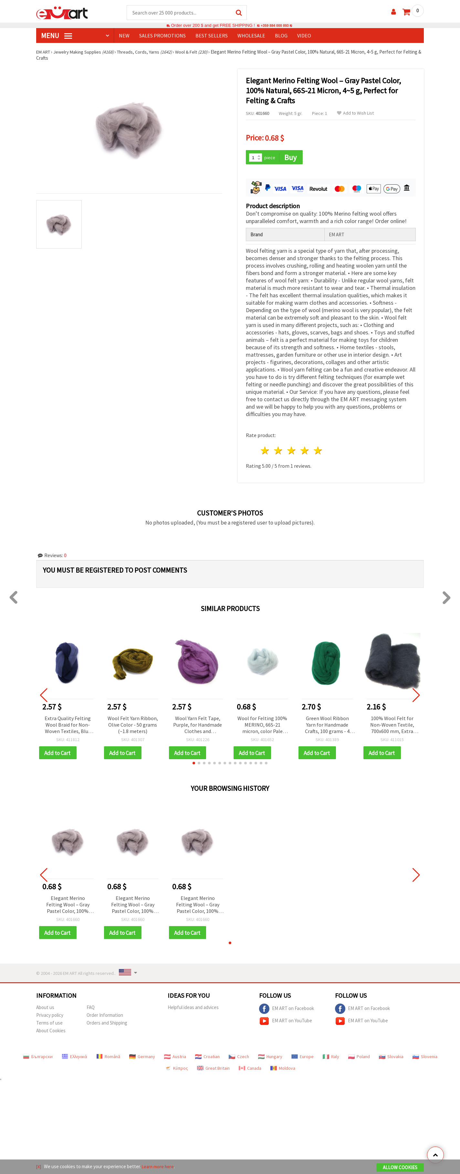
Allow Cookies (400, 1168)
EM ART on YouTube (285, 1021)
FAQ (91, 1007)
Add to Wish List (355, 113)
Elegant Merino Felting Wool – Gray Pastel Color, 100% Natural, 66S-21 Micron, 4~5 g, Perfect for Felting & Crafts (68, 904)
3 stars (291, 449)
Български (38, 1056)
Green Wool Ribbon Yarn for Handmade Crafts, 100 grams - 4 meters (327, 723)
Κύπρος (176, 1068)
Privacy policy (49, 1015)
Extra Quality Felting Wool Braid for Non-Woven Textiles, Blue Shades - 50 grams (68, 723)
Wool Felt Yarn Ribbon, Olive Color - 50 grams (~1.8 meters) (133, 723)
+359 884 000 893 (274, 25)
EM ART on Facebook (286, 1008)
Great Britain (213, 1068)
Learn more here (159, 1167)
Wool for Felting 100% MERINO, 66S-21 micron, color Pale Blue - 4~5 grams (262, 723)
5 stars (318, 449)
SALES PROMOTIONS (162, 36)
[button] (194, 762)
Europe (302, 1056)
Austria (175, 1056)
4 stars (304, 449)
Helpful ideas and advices (193, 1007)
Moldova (282, 1068)
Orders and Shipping (107, 1022)
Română (108, 1056)
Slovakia (391, 1056)
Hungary (270, 1056)
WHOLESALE (251, 36)
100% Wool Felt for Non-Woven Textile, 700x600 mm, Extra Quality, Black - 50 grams (392, 723)
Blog (281, 36)
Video (304, 36)
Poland (359, 1056)
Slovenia (425, 1056)
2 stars (278, 449)
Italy (331, 1056)
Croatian (207, 1056)
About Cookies (51, 1030)
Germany (142, 1056)
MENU (56, 35)
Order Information (105, 1015)
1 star (265, 449)
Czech (239, 1056)
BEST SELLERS (211, 36)
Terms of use (49, 1022)
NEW (124, 36)
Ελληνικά (74, 1056)
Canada (250, 1068)
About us (45, 1007)
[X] (39, 1167)
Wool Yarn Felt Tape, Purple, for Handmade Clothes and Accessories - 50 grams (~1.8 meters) (198, 723)
